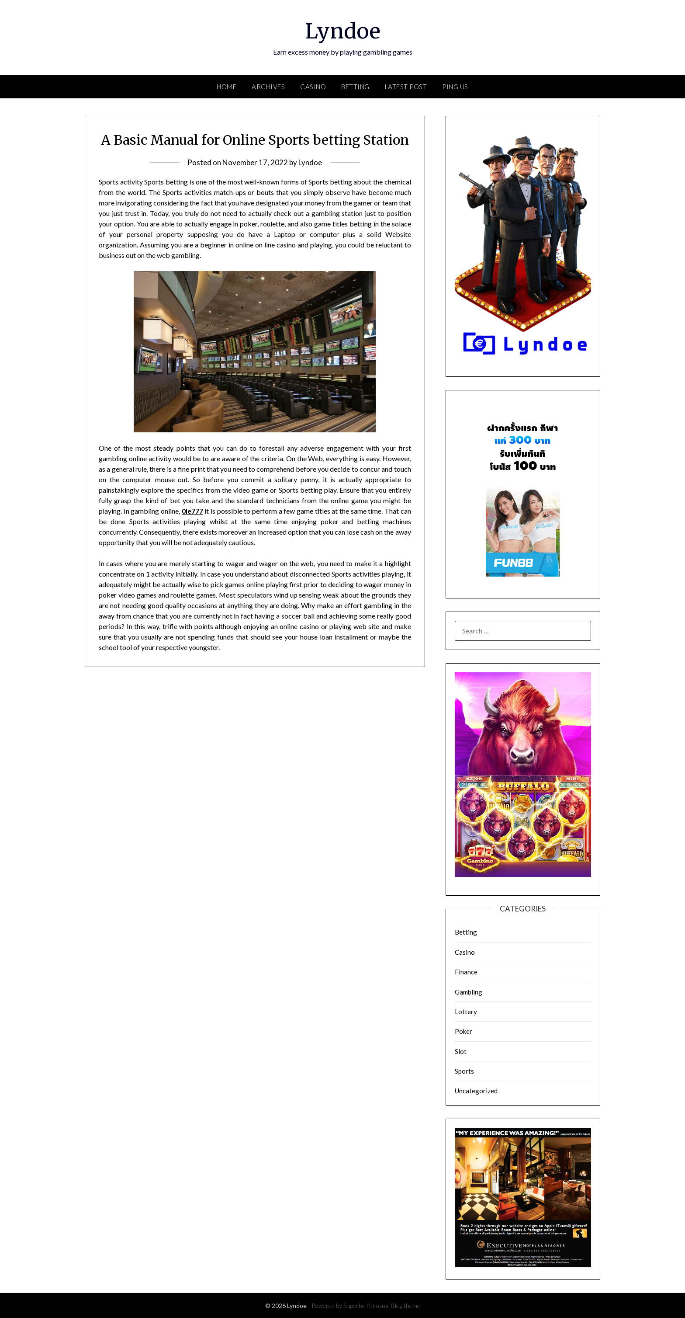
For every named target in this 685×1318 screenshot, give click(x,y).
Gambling (468, 992)
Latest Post (406, 86)
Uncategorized (476, 1091)
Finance (466, 972)
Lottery (466, 1011)
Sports (464, 1071)
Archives (268, 86)
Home (226, 86)
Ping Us (455, 86)
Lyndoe (343, 31)
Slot (461, 1051)
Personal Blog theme (393, 1305)
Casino (313, 86)
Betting (355, 86)
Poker (463, 1031)
